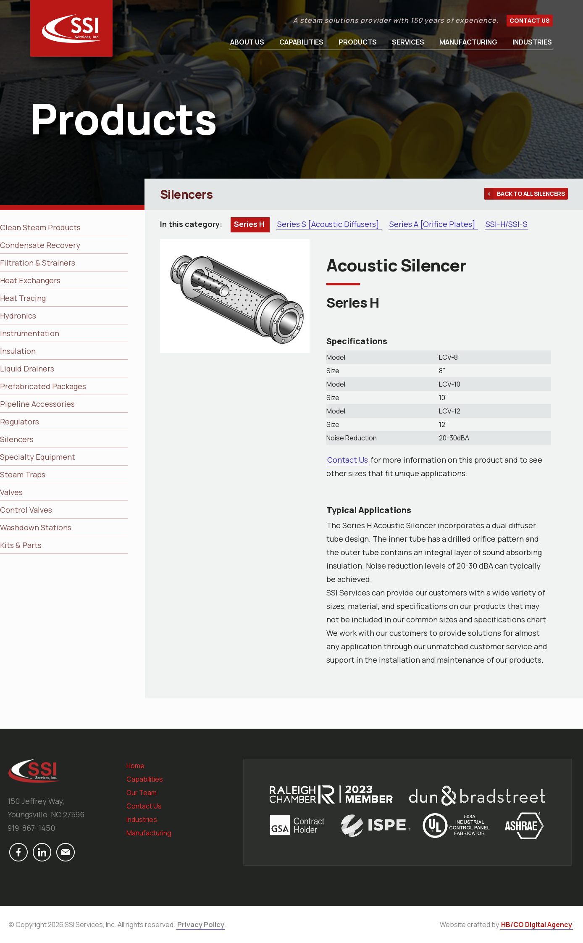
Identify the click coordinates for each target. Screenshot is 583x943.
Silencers (17, 439)
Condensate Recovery (40, 245)
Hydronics (18, 316)
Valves (11, 492)
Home (135, 765)
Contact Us (529, 20)
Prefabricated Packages (43, 386)
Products (358, 42)
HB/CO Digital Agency (536, 924)
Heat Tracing (23, 298)
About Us (247, 42)
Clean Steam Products (40, 227)
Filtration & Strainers (37, 263)
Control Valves (26, 510)
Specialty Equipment (37, 457)
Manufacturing (468, 42)
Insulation (18, 351)
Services (408, 42)
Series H (250, 224)
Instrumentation (29, 333)
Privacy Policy (200, 924)
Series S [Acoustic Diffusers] (329, 224)
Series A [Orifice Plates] (433, 224)
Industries (532, 42)
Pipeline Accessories (37, 404)
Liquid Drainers (27, 369)
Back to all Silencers (531, 194)
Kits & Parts (21, 545)
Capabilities (301, 42)
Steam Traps (22, 474)
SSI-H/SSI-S (507, 224)
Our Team (141, 792)
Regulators (19, 421)
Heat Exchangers (30, 280)
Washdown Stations (35, 527)
